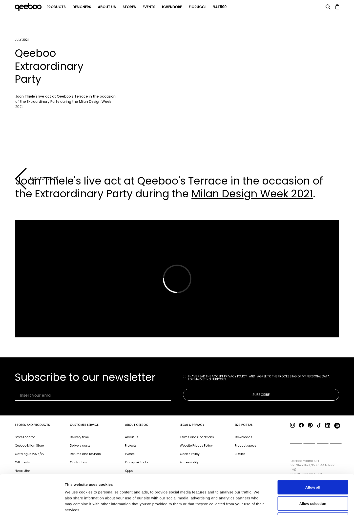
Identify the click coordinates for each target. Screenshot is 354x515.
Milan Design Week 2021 (252, 193)
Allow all (312, 450)
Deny (312, 482)
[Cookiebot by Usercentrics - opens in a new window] (32, 505)
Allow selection (312, 466)
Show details (259, 505)
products (55, 6)
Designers (81, 6)
